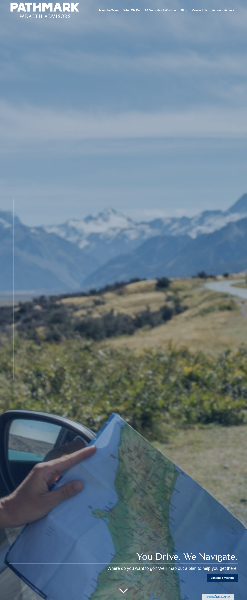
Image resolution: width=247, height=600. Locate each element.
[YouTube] (8, 399)
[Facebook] (13, 387)
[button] (109, 10)
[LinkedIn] (12, 393)
